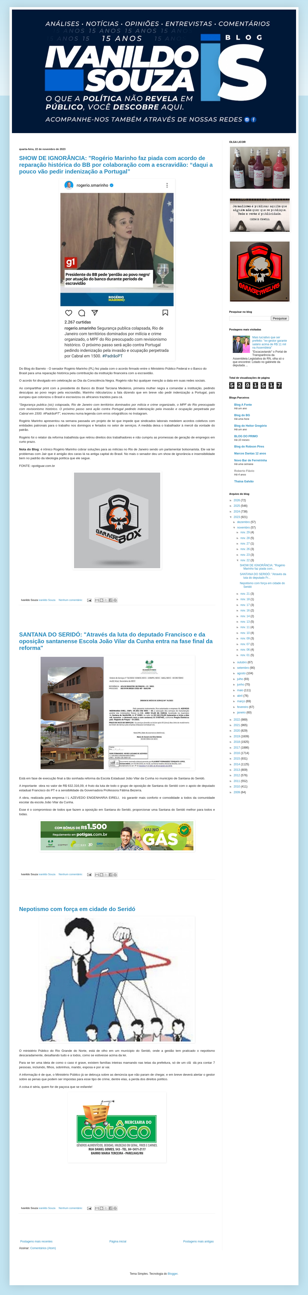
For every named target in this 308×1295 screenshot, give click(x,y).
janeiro (241, 712)
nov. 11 (245, 627)
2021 (237, 725)
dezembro (244, 522)
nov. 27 (245, 543)
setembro (243, 667)
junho (241, 684)
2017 (237, 747)
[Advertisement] (117, 618)
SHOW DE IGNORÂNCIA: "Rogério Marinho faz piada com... (262, 567)
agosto (241, 673)
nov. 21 (245, 593)
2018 (237, 742)
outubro (242, 662)
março (241, 701)
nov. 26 (245, 549)
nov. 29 (245, 532)
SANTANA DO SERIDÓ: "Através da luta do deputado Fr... (263, 575)
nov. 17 (245, 605)
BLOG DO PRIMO (246, 436)
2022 (237, 719)
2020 (237, 730)
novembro (244, 527)
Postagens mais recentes (36, 1241)
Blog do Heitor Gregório (250, 425)
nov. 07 (245, 644)
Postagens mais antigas (198, 1241)
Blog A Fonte (243, 404)
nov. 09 (245, 638)
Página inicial (117, 1241)
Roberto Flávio (244, 471)
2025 (237, 505)
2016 (237, 753)
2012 (237, 775)
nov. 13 (245, 621)
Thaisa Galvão (244, 481)
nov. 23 (245, 554)
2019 (237, 736)
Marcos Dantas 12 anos (250, 453)
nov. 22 (245, 560)
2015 (237, 758)
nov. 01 (245, 655)
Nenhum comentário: (71, 600)
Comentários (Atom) (43, 1248)
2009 (237, 792)
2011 (237, 781)
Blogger (173, 1273)
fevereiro (243, 707)
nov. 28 (245, 538)
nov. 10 (245, 633)
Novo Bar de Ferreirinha (250, 460)
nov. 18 (245, 599)
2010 (237, 786)
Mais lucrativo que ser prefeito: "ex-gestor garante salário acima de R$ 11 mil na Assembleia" (269, 342)
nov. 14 (245, 616)
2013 (237, 770)
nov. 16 (245, 610)
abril (240, 695)
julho (240, 679)
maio (240, 690)
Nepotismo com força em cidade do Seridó (77, 909)
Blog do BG (242, 415)
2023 (237, 517)
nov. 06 (245, 649)
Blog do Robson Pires (249, 446)
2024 (237, 511)
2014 (237, 764)
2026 (237, 500)
